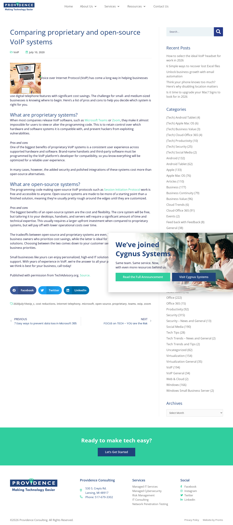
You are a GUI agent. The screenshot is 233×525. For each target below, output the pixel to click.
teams (132, 303)
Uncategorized (176, 350)
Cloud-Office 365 (177, 210)
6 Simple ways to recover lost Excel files (193, 66)
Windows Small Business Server (188, 391)
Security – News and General (186, 321)
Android (171, 158)
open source (103, 303)
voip (140, 303)
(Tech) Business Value (181, 129)
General (171, 228)
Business (172, 187)
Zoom (116, 120)
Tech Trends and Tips (181, 344)
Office (170, 298)
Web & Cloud (175, 379)
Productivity (174, 309)
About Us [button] (88, 6)
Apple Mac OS (175, 176)
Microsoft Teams (96, 120)
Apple (170, 170)
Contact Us (161, 6)
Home (68, 6)
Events (170, 216)
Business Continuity (179, 193)
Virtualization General (181, 362)
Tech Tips (172, 333)
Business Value (176, 199)
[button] (23, 290)
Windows (172, 385)
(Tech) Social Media (179, 152)
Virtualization (175, 356)
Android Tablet (176, 164)
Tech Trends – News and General (188, 338)
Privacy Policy (187, 520)
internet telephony (68, 303)
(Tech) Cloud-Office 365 (182, 135)
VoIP (16, 52)
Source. (85, 275)
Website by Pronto (211, 520)
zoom (147, 303)
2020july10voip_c (23, 303)
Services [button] (112, 6)
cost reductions (45, 303)
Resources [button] (136, 6)
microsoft (88, 303)
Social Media (174, 327)
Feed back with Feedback (183, 222)
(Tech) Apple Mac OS (180, 123)
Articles (171, 181)
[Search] (218, 31)
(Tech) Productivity (179, 141)
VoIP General (175, 373)
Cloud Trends (175, 205)
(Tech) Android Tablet (181, 117)
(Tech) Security (176, 147)
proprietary (119, 303)
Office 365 (173, 303)
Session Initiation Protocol (122, 190)
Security (171, 315)
